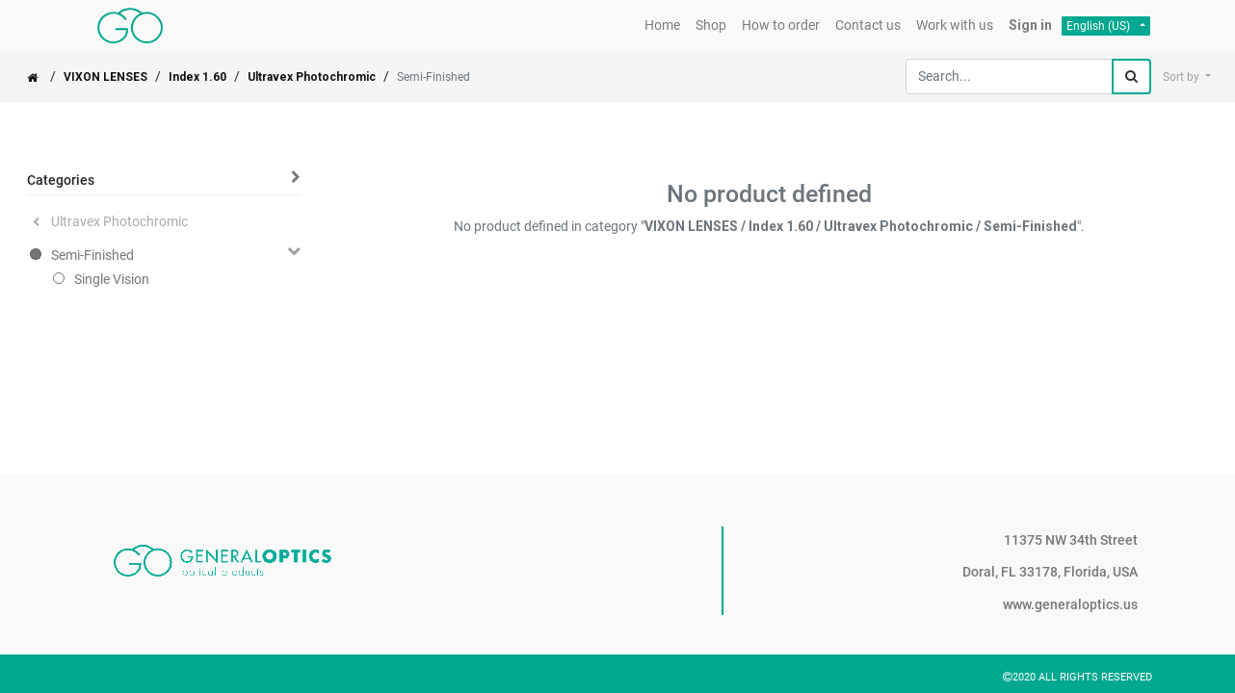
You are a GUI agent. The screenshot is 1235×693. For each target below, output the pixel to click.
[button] (1186, 77)
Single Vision (111, 279)
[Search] (1131, 76)
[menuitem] (662, 25)
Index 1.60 (197, 77)
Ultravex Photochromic (312, 77)
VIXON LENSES (105, 77)
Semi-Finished (92, 255)
